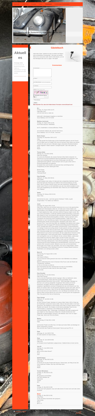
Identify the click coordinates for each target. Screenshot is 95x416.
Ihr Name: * (35, 78)
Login (80, 411)
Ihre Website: (35, 85)
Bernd (39, 393)
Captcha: (39, 89)
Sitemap (24, 411)
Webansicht (78, 413)
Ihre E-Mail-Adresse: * (41, 82)
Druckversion (18, 411)
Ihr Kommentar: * (36, 68)
